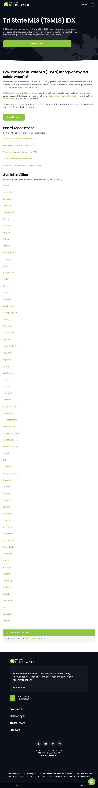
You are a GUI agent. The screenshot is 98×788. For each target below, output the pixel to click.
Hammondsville (10, 346)
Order (81, 785)
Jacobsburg (8, 373)
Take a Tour (37, 43)
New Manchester (10, 440)
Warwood (7, 567)
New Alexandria (10, 426)
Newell (6, 453)
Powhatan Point (10, 473)
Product (15, 709)
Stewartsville (8, 547)
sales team (29, 638)
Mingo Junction (10, 406)
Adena (6, 185)
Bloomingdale (9, 252)
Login (85, 4)
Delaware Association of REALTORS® (19, 138)
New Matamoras (10, 446)
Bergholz (7, 232)
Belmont (7, 225)
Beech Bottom (9, 212)
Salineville (7, 507)
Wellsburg (7, 580)
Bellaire (6, 219)
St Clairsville (8, 533)
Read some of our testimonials (63, 96)
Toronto (6, 560)
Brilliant (6, 266)
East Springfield (10, 312)
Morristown (8, 413)
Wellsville (7, 587)
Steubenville (8, 540)
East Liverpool (9, 306)
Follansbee (8, 326)
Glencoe (7, 339)
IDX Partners (17, 723)
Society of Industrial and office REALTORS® (22, 165)
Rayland (6, 486)
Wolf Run (7, 607)
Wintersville (8, 600)
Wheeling (7, 594)
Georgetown (8, 332)
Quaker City (8, 480)
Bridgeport (7, 259)
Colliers (6, 292)
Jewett (6, 379)
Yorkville (6, 620)
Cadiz (5, 279)
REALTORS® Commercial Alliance (17, 158)
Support (15, 730)
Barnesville (7, 199)
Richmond (7, 493)
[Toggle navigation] (93, 4)
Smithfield (7, 527)
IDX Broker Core (10, 93)
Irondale (6, 366)
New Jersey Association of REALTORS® (20, 145)
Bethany (6, 239)
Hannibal (7, 353)
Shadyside (7, 520)
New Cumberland (11, 433)
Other (5, 460)
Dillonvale (7, 299)
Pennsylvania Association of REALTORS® (20, 152)
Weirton (6, 574)
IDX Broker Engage (30, 93)
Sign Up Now (13, 117)
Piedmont (7, 466)
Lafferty (6, 386)
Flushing (6, 319)
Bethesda (7, 246)
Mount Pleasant (10, 420)
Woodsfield (8, 614)
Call (16, 785)
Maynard (7, 399)
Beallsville (7, 205)
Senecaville (8, 513)
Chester (6, 286)
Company (16, 716)
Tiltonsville (7, 553)
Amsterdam (8, 192)
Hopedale (7, 359)
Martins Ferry (8, 393)
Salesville (7, 500)
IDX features (8, 98)
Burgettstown (9, 272)
